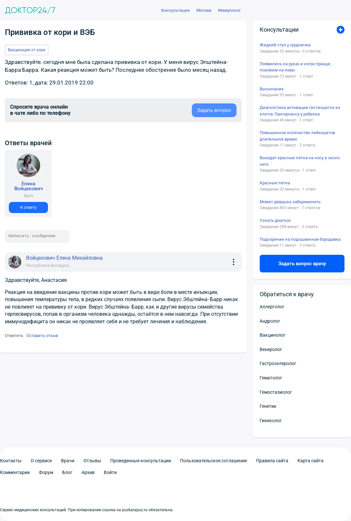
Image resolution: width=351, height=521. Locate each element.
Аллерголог (272, 306)
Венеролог (271, 349)
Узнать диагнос (275, 220)
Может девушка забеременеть (290, 201)
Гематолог (271, 377)
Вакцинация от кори (26, 50)
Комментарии (15, 472)
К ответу (28, 207)
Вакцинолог (272, 335)
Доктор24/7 (30, 10)
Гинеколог (271, 420)
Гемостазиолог (276, 392)
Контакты (11, 460)
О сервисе (41, 460)
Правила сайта (272, 460)
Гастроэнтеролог (278, 363)
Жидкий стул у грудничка (285, 44)
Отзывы (92, 460)
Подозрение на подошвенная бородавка (300, 239)
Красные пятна (275, 182)
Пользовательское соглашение (213, 460)
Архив (88, 472)
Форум (46, 472)
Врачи (67, 460)
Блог (67, 472)
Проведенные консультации (140, 460)
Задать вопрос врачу (302, 264)
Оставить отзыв (42, 335)
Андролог (270, 321)
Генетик (268, 406)
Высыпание (271, 88)
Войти (110, 472)
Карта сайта (311, 460)
